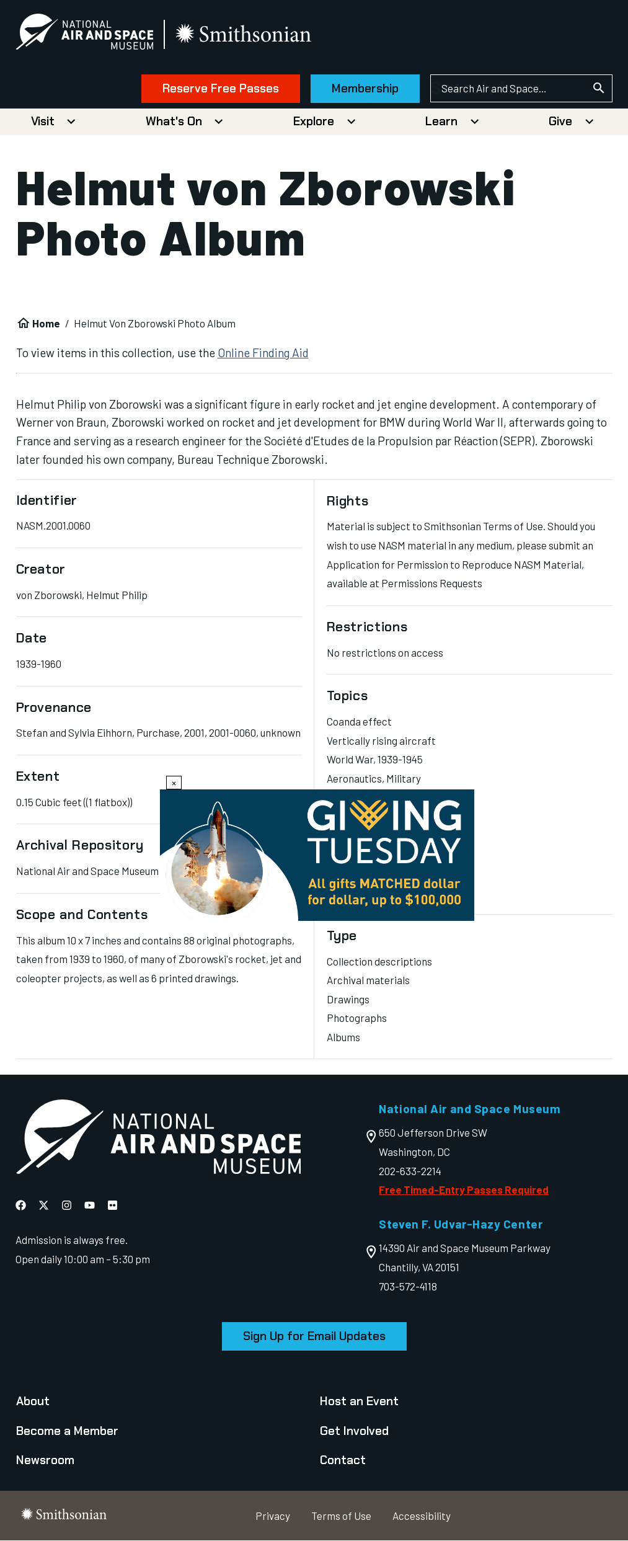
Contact (343, 1460)
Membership (364, 88)
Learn (441, 121)
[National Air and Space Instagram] (66, 1205)
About (33, 1401)
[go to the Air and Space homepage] (158, 1139)
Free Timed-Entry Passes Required (464, 1189)
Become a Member (67, 1431)
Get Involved (354, 1431)
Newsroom (45, 1460)
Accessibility (421, 1515)
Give (560, 121)
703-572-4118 (408, 1286)
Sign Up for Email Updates (314, 1336)
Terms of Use (341, 1515)
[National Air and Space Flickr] (112, 1205)
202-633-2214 (410, 1171)
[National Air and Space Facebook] (20, 1205)
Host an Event (359, 1401)
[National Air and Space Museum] (85, 34)
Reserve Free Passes (220, 88)
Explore (313, 121)
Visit (43, 121)
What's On (174, 121)
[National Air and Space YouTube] (89, 1205)
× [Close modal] (174, 782)
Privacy (272, 1515)
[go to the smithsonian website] (245, 35)
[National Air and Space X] (43, 1205)
